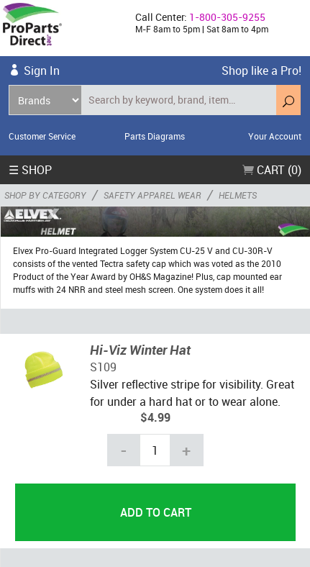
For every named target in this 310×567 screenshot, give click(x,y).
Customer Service (42, 136)
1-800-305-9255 (227, 17)
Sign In (42, 70)
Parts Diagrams (154, 136)
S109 (103, 367)
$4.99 (155, 417)
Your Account (274, 136)
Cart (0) (271, 170)
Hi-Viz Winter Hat (140, 349)
